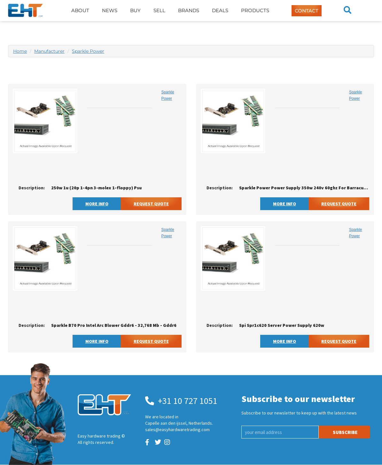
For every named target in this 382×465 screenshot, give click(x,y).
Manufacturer (49, 51)
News (109, 10)
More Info (96, 204)
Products (255, 10)
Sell (159, 10)
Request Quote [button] (151, 204)
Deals (220, 10)
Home (20, 51)
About (80, 10)
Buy (135, 10)
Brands (188, 10)
